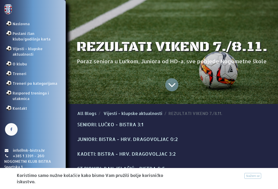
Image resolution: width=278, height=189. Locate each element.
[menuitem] (32, 24)
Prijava (12, 180)
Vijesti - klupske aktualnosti (133, 113)
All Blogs (86, 113)
